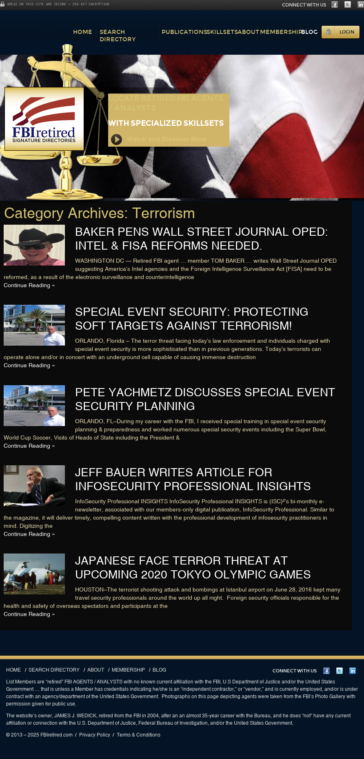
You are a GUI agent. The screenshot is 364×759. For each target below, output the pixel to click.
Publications (184, 32)
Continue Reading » (29, 285)
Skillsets (222, 32)
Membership (281, 32)
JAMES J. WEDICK (75, 716)
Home (82, 32)
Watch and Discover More (157, 139)
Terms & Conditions (138, 735)
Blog (309, 32)
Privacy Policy (94, 735)
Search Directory (118, 35)
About (248, 32)
